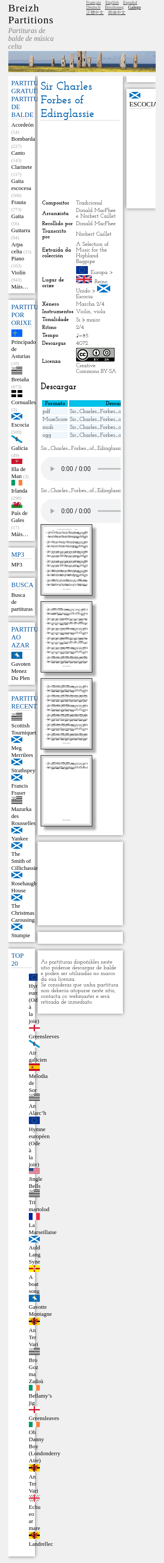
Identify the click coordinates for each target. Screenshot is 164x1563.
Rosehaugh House (24, 887)
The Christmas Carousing (23, 912)
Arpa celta (17, 248)
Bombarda (23, 138)
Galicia (19, 448)
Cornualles (23, 402)
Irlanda (19, 490)
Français (93, 2)
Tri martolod (39, 1205)
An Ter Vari (33, 1337)
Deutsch (93, 7)
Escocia (20, 424)
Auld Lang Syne (35, 1254)
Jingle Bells (35, 1182)
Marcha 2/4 (90, 304)
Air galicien (38, 1056)
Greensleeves (44, 1036)
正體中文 (95, 12)
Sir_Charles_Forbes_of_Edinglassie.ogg (115, 435)
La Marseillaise (43, 1228)
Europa (99, 272)
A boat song (34, 1284)
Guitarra (20, 230)
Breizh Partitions (31, 14)
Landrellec (41, 1544)
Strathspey (23, 770)
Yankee (19, 838)
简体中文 (117, 12)
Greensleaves (44, 1418)
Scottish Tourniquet (23, 729)
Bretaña (20, 379)
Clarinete (21, 167)
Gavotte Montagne (40, 1310)
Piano (17, 258)
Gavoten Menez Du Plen (21, 671)
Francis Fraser (19, 789)
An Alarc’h (37, 1109)
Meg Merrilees (22, 751)
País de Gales (19, 516)
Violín (18, 272)
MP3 (16, 564)
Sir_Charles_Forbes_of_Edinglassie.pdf (115, 411)
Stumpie (20, 935)
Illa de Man (18, 472)
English (112, 2)
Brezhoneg (114, 7)
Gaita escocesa (21, 184)
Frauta (18, 202)
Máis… (19, 286)
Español (130, 2)
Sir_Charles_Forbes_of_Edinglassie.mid (116, 427)
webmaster (81, 996)
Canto (18, 153)
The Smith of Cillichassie (24, 861)
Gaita (17, 216)
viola (99, 311)
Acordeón (22, 124)
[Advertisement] (80, 160)
